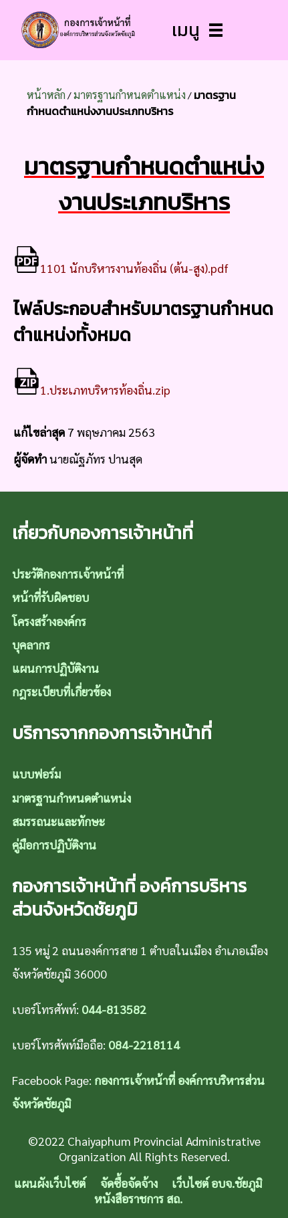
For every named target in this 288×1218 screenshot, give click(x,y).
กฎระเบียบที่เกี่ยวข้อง (61, 691)
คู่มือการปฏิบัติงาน (54, 844)
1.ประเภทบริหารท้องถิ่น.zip (91, 389)
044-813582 (114, 1009)
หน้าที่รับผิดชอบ (50, 597)
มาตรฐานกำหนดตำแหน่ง (130, 95)
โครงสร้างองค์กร (49, 621)
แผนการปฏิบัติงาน (55, 668)
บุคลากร (31, 644)
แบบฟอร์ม (36, 773)
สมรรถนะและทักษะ (58, 821)
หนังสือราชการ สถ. (138, 1198)
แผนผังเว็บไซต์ (50, 1183)
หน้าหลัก (46, 95)
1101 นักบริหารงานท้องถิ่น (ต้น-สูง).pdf (121, 268)
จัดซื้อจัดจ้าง (129, 1183)
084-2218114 (144, 1044)
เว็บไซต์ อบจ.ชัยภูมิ (217, 1183)
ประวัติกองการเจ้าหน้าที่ (68, 573)
